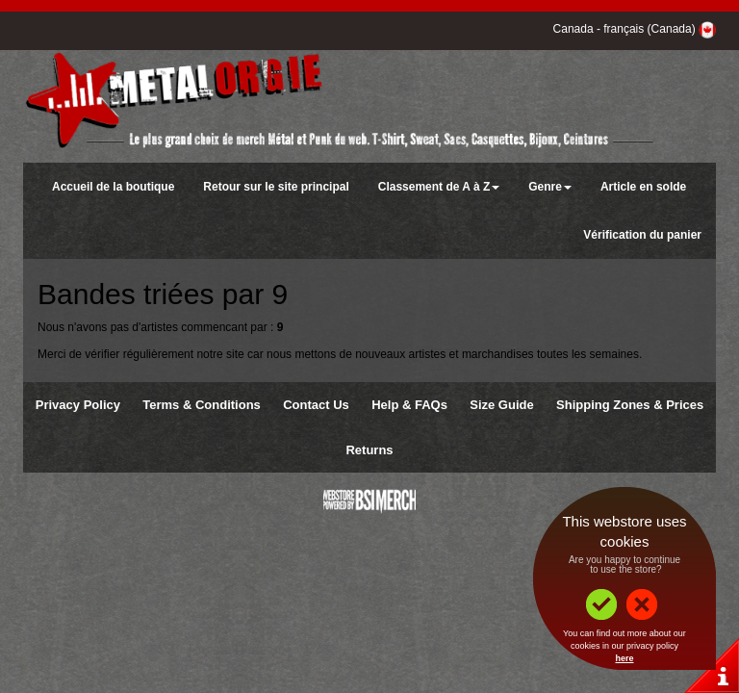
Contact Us (316, 405)
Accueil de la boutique (113, 186)
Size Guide (501, 405)
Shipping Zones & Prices (629, 405)
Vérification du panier (642, 235)
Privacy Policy (78, 405)
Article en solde (643, 186)
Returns (369, 450)
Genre (550, 186)
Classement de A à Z (438, 186)
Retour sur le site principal (275, 186)
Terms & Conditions (201, 405)
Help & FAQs (409, 405)
